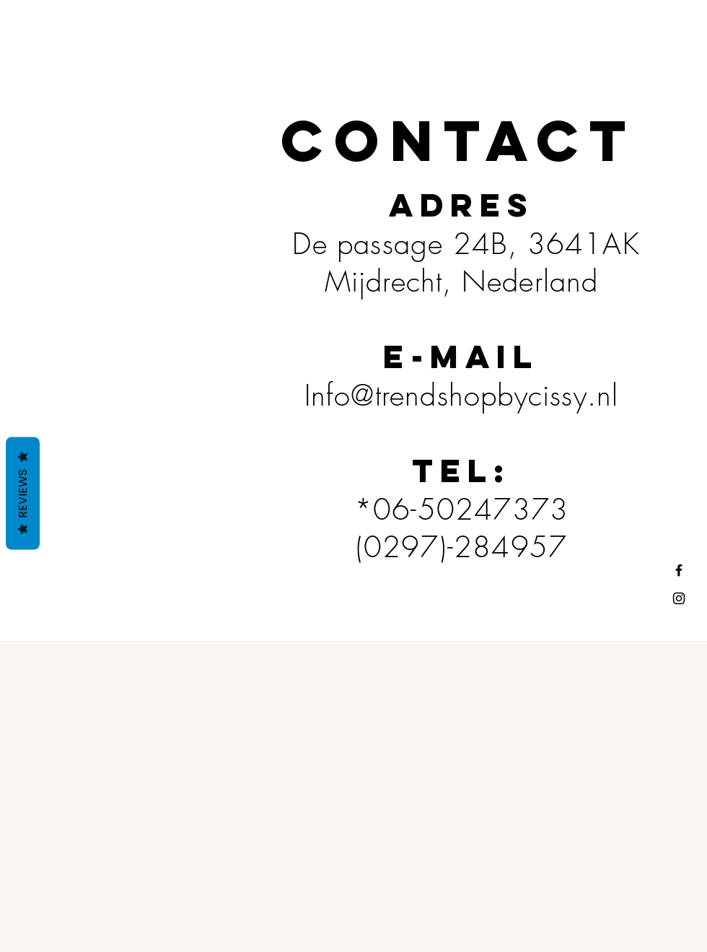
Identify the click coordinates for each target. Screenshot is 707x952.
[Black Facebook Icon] (679, 570)
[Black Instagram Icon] (679, 598)
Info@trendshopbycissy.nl (461, 395)
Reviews (22, 493)
